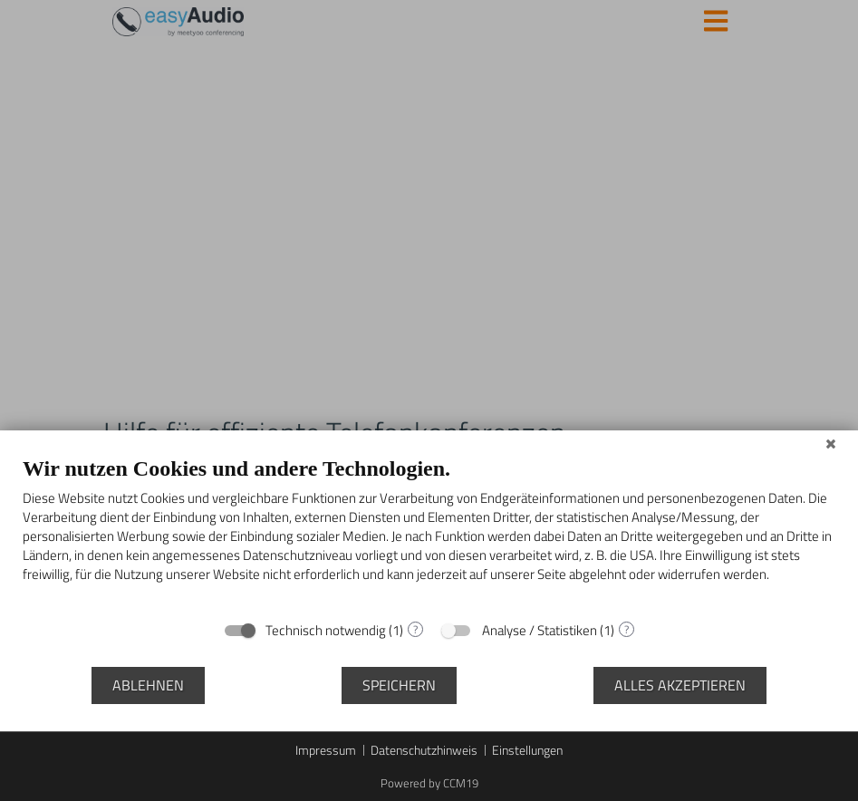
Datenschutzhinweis (424, 750)
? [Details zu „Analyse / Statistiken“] (626, 629)
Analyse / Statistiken (539, 630)
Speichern (399, 685)
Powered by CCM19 (429, 783)
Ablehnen (148, 685)
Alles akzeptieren (680, 685)
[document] (429, 532)
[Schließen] (830, 444)
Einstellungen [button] (527, 750)
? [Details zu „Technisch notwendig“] (415, 629)
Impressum (325, 750)
